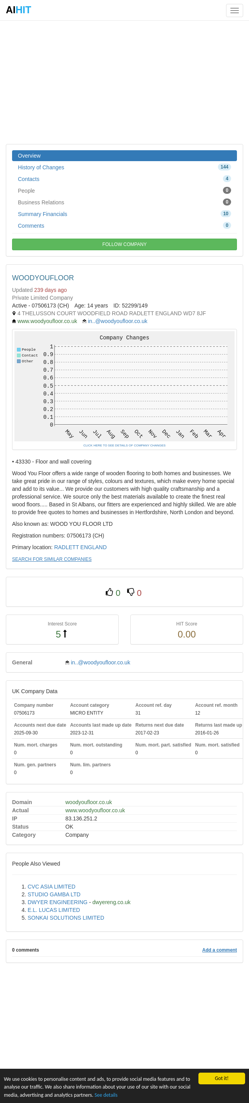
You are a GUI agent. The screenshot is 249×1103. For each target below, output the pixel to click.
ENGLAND (94, 547)
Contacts (124, 178)
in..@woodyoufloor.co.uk (117, 321)
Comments (124, 225)
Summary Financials (124, 213)
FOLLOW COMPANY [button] (124, 244)
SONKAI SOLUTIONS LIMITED (66, 918)
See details (106, 1095)
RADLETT (66, 547)
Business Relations (124, 201)
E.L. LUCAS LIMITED (54, 910)
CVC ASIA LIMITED (51, 886)
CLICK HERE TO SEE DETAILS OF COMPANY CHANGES (124, 445)
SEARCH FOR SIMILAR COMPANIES (51, 559)
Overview (29, 156)
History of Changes (124, 166)
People (124, 190)
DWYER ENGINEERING (58, 902)
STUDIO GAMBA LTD (54, 894)
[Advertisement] (124, 81)
